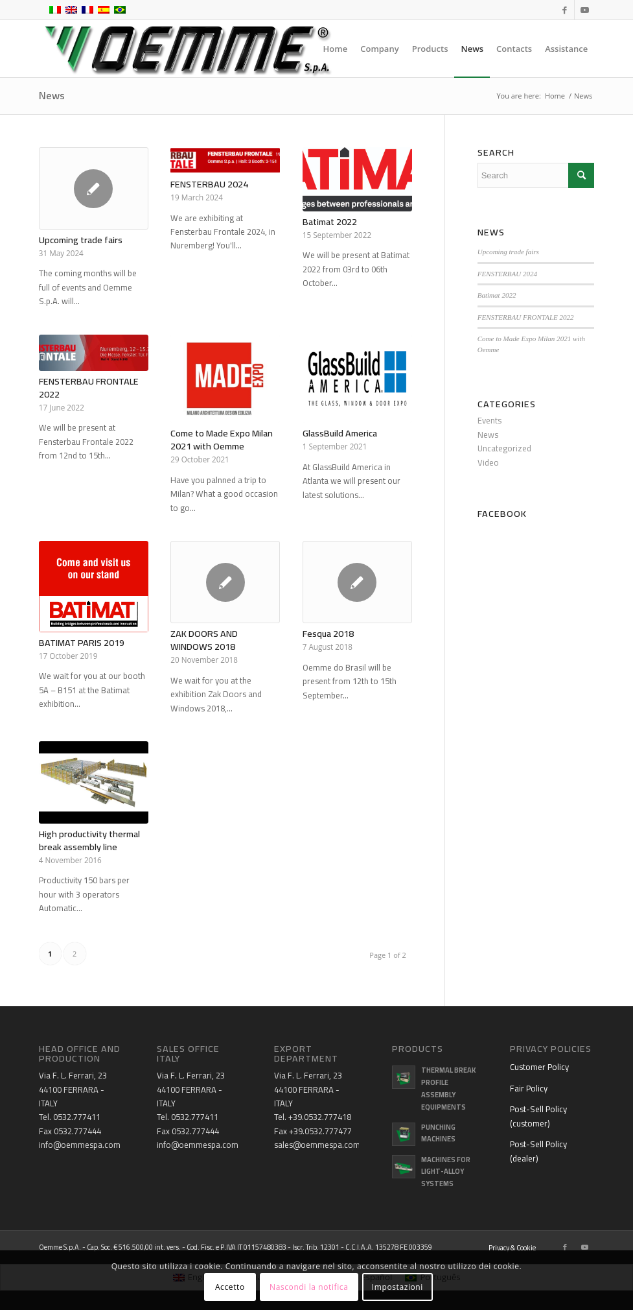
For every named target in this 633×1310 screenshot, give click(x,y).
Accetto (230, 1286)
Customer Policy (539, 1067)
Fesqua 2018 (328, 633)
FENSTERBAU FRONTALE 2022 (89, 387)
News (52, 95)
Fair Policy (528, 1088)
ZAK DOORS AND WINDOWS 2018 (204, 640)
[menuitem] (335, 48)
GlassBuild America (340, 433)
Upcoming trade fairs (80, 239)
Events (489, 420)
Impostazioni (397, 1286)
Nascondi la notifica (309, 1286)
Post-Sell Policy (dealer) (538, 1150)
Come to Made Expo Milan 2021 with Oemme (221, 439)
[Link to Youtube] (584, 9)
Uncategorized (504, 448)
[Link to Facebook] (564, 9)
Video (488, 462)
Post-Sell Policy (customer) (538, 1115)
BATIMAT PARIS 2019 (81, 642)
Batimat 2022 (330, 221)
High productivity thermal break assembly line (89, 840)
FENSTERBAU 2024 (209, 184)
